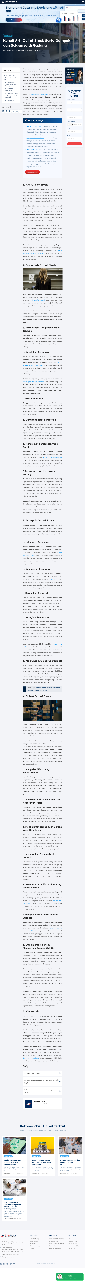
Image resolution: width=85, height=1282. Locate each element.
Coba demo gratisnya (31, 1091)
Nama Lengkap (71, 99)
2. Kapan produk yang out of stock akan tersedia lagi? (41, 1114)
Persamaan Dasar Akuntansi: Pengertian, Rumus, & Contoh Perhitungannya (14, 1237)
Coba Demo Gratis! (32, 172)
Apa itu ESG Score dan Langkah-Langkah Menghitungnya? (12, 1195)
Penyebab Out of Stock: (35, 138)
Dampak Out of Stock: (35, 149)
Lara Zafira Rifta (36, 1206)
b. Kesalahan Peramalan (9, 89)
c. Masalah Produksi (11, 93)
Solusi (69, 135)
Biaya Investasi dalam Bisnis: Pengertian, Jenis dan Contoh (42, 1195)
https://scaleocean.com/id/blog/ (41, 1136)
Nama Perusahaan (72, 107)
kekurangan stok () (33, 398)
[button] (14, 20)
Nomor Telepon (71, 121)
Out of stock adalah (34, 126)
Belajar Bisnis (8, 35)
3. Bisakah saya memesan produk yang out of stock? (40, 1124)
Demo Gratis (74, 144)
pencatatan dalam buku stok (52, 473)
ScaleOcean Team (10, 50)
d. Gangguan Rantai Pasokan (11, 96)
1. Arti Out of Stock (9, 75)
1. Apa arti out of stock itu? (33, 1106)
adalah (38, 316)
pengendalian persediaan (39, 94)
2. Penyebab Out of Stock (10, 78)
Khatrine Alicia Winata (9, 1206)
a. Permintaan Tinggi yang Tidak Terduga (10, 84)
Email (69, 114)
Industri (69, 128)
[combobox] (70, 124)
